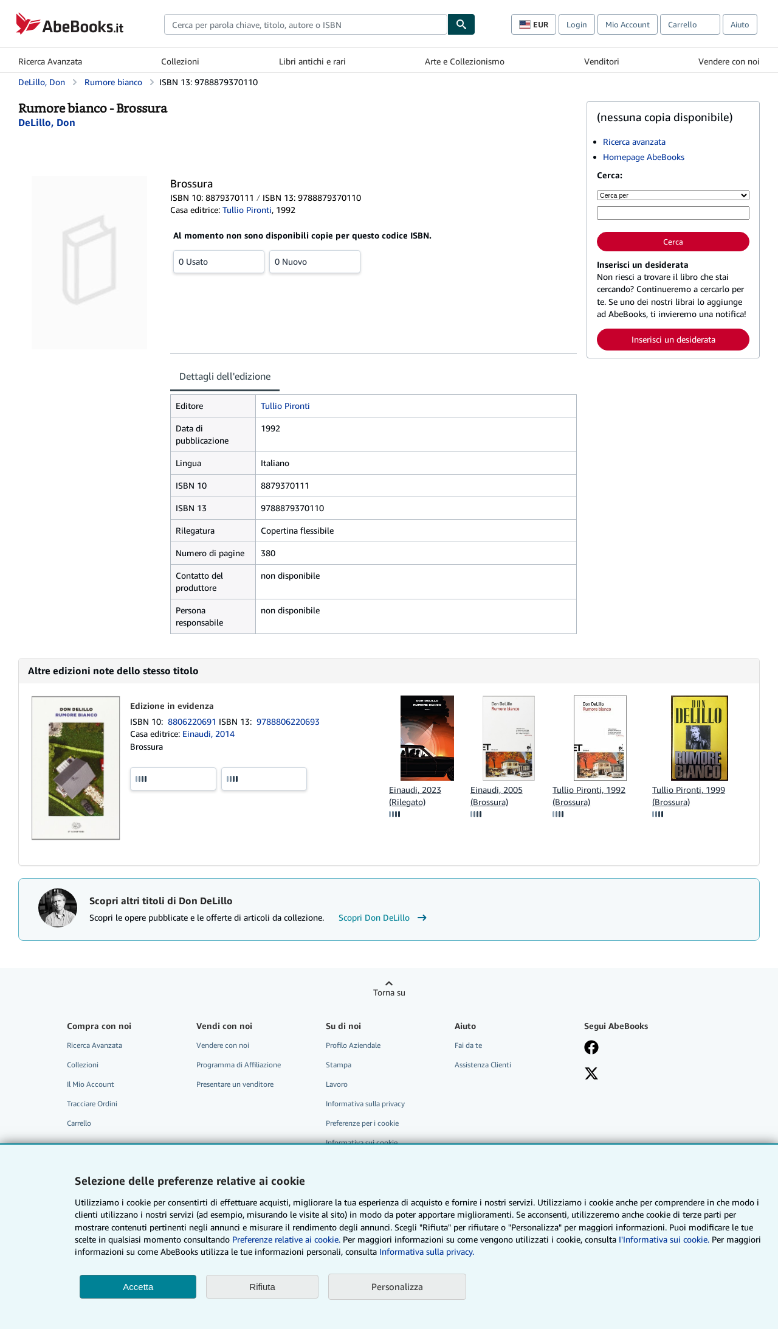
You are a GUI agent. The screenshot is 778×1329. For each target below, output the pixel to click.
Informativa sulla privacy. (426, 1251)
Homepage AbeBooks (643, 157)
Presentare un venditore (235, 1084)
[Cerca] (461, 24)
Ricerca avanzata (634, 141)
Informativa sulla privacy (365, 1103)
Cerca (673, 241)
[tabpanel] (373, 514)
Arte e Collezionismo (464, 61)
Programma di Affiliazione (238, 1064)
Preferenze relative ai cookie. (286, 1239)
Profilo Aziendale (353, 1045)
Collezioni (180, 61)
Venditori (601, 61)
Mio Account (627, 24)
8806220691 (193, 721)
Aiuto (740, 24)
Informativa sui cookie (362, 1142)
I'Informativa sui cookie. (664, 1239)
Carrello (79, 1123)
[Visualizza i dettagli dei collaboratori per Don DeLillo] (46, 122)
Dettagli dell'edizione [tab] (224, 376)
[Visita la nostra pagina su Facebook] (591, 1048)
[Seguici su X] (591, 1074)
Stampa (338, 1064)
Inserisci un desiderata (673, 339)
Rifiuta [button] (262, 1287)
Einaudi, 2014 (208, 733)
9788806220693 (288, 721)
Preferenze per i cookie (362, 1123)
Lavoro (337, 1084)
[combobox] (305, 24)
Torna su (389, 992)
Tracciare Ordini (92, 1103)
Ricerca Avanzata (50, 61)
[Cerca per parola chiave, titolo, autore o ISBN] (673, 213)
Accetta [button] (138, 1287)
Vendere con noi (729, 61)
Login (576, 24)
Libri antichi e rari (312, 61)
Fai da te (468, 1045)
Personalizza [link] (397, 1286)
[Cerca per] (673, 195)
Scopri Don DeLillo (384, 918)
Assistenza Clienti (483, 1064)
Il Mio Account (90, 1084)
